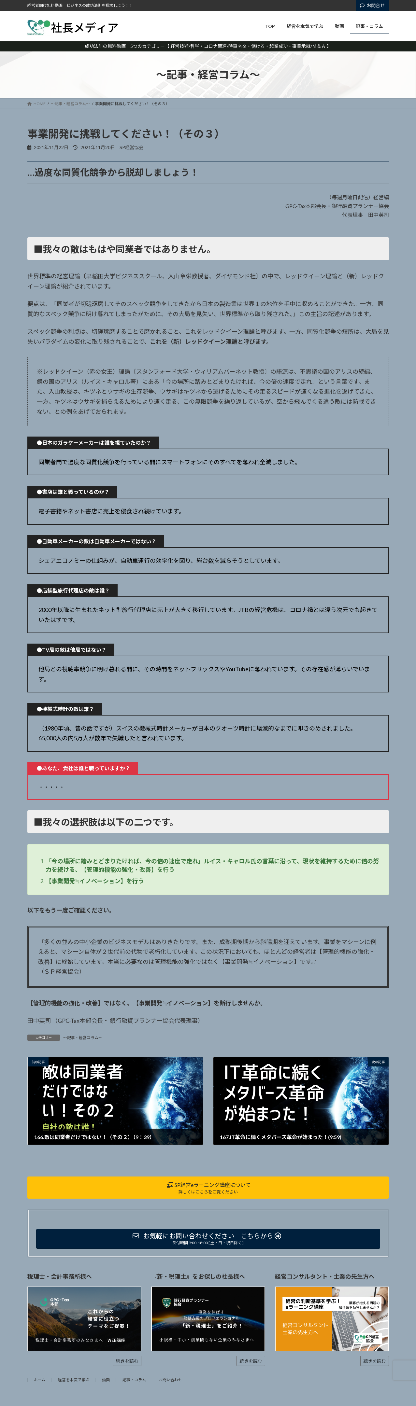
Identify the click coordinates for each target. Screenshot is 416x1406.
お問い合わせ (170, 1379)
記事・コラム (134, 1379)
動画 (106, 1379)
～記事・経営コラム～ (82, 1037)
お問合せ (372, 5)
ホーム (39, 1379)
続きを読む (127, 1361)
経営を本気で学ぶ (73, 1379)
